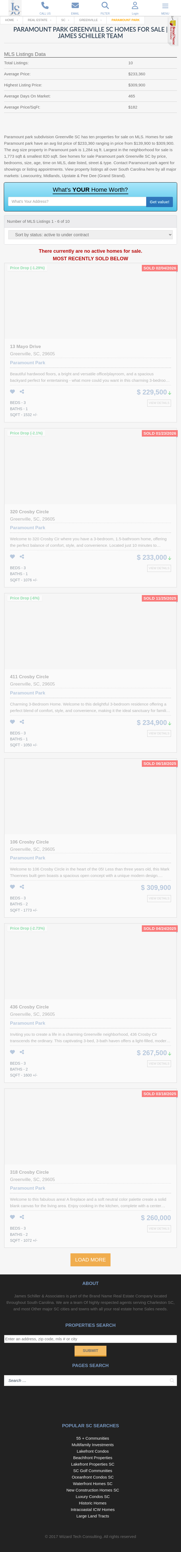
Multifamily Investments (93, 1444)
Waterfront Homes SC (92, 1483)
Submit (90, 1350)
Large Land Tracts (92, 1516)
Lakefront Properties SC (92, 1464)
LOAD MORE (90, 1260)
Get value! (159, 202)
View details (159, 402)
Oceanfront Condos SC (93, 1477)
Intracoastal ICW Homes (93, 1509)
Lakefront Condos (93, 1451)
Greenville (88, 20)
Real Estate (38, 20)
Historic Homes (92, 1503)
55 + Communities (92, 1438)
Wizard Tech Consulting (80, 1536)
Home (9, 20)
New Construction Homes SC (92, 1490)
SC (63, 20)
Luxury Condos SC (93, 1496)
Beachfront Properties (92, 1457)
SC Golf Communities (92, 1470)
